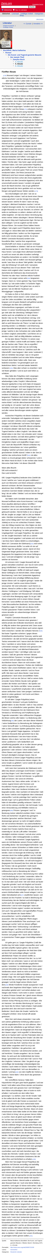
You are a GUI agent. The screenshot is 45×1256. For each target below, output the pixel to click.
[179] (36, 191)
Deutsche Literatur (16, 1252)
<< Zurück (27, 24)
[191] (31, 1236)
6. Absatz (19, 66)
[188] (6, 985)
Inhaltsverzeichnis (8, 25)
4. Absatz (19, 62)
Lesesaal (15, 14)
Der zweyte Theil (17, 57)
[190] (34, 1159)
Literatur (7, 23)
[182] (28, 455)
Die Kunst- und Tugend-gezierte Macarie (24, 55)
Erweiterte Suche (38, 4)
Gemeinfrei (13, 1249)
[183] (31, 543)
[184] (40, 631)
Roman (8, 53)
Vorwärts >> (38, 24)
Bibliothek (7, 10)
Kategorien (39, 14)
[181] (11, 368)
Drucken (39, 19)
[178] (4, 75)
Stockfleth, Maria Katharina (14, 50)
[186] (11, 810)
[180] (28, 278)
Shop (22, 15)
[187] (22, 895)
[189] (16, 1072)
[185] (12, 720)
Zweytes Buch (19, 59)
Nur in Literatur (20, 10)
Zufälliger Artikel (26, 14)
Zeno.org (6, 3)
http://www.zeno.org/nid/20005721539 (22, 1247)
